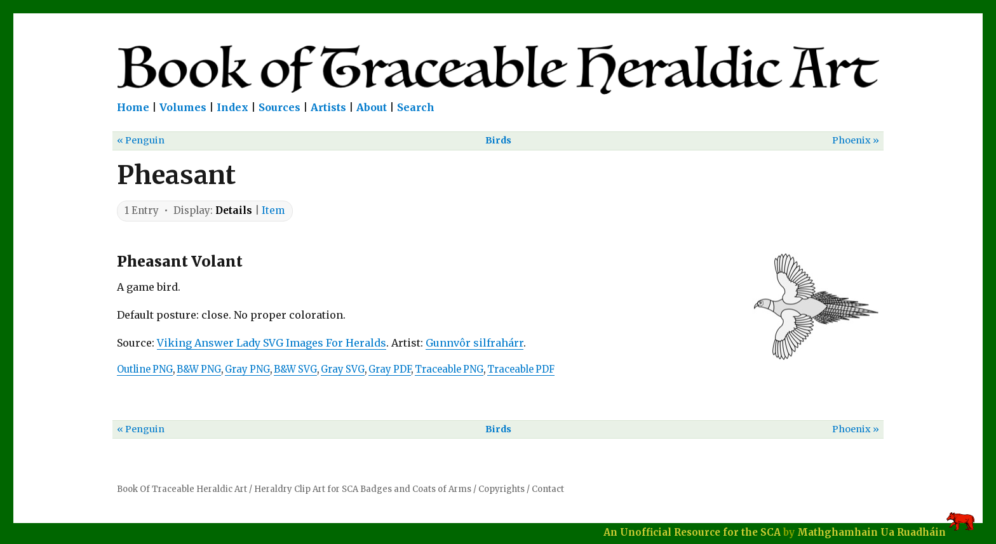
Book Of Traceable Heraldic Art (182, 489)
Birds (498, 140)
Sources (279, 107)
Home (133, 107)
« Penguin (141, 140)
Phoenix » (855, 140)
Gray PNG (247, 369)
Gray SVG (343, 369)
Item (273, 210)
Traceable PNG (449, 369)
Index (232, 107)
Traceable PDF (521, 369)
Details (233, 210)
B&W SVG (295, 369)
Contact (548, 489)
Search (415, 107)
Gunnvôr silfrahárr (474, 342)
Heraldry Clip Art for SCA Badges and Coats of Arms (362, 489)
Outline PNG (145, 369)
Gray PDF (389, 369)
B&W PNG (199, 369)
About (371, 107)
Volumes (182, 107)
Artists (328, 107)
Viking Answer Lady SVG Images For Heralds (271, 342)
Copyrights (501, 489)
